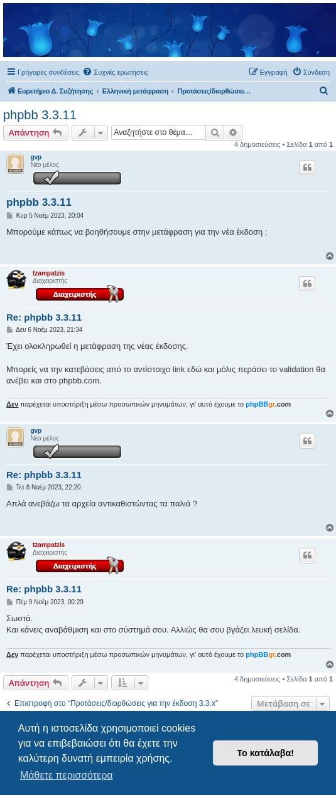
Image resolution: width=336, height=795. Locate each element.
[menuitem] (115, 72)
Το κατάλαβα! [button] (265, 753)
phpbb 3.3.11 (40, 115)
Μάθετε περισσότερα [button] (66, 775)
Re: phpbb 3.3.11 (44, 317)
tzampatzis (49, 273)
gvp (35, 157)
